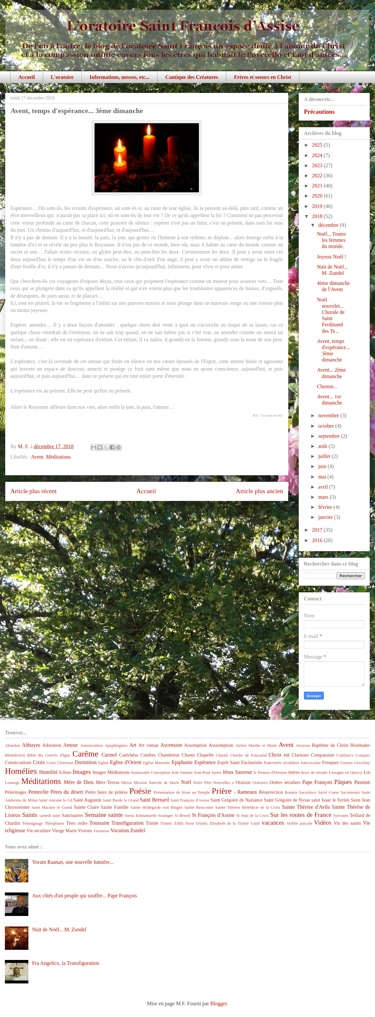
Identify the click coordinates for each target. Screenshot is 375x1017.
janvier (326, 517)
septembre (329, 436)
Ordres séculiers (284, 782)
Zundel (137, 830)
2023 (318, 165)
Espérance (205, 762)
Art (132, 745)
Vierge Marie (64, 830)
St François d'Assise (213, 815)
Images (82, 771)
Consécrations (18, 762)
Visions (85, 830)
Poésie (140, 791)
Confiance (344, 755)
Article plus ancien (259, 491)
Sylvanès (340, 815)
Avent (37, 457)
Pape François (317, 782)
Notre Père (202, 782)
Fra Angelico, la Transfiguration (65, 963)
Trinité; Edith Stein (177, 823)
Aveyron (303, 745)
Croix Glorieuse (59, 762)
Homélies (21, 771)
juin (323, 466)
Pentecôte (38, 792)
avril (323, 487)
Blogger (218, 1003)
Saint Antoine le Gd (55, 800)
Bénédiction (15, 755)
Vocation (120, 830)
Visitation (101, 831)
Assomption (195, 745)
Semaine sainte (104, 814)
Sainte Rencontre (199, 807)
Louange (12, 782)
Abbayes (31, 745)
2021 (318, 185)
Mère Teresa (107, 782)
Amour (70, 745)
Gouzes (346, 762)
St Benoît (182, 815)
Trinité (152, 823)
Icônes (65, 772)
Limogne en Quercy (345, 772)
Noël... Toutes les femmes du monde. (331, 240)
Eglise (103, 762)
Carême (85, 754)
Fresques (330, 762)
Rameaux (247, 792)
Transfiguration (127, 823)
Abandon (12, 745)
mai (322, 476)
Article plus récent (33, 491)
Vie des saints (347, 823)
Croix (39, 762)
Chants (188, 755)
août (323, 446)
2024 (318, 155)
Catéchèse (128, 755)
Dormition (86, 762)
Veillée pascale (299, 823)
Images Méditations (111, 772)
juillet (325, 456)
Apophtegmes (116, 745)
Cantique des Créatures (191, 77)
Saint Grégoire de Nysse (287, 800)
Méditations (58, 457)
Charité (222, 755)
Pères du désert (67, 792)
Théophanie (54, 823)
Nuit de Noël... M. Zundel (59, 929)
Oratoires (260, 782)
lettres (294, 772)
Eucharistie (251, 762)
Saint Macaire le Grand (51, 807)
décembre (329, 225)
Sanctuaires (72, 815)
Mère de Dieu (79, 782)
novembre (329, 415)
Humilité (48, 772)
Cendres (148, 755)
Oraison (243, 782)
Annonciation (91, 745)
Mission (140, 782)
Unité (255, 823)
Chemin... (327, 386)
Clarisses (300, 755)
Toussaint (99, 823)
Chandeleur (168, 755)
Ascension (171, 745)
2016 (318, 540)
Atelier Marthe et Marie (256, 745)
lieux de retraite (314, 772)
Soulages (165, 815)
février (326, 507)
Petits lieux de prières (106, 792)
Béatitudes (360, 745)
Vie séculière (38, 830)
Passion (362, 782)
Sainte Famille (114, 807)
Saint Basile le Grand (121, 800)
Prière (222, 791)
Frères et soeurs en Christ (263, 77)
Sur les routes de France (301, 814)
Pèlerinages (15, 792)
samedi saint (50, 815)
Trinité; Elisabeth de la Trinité (222, 823)
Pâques (343, 781)
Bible (31, 755)
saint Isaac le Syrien (330, 800)
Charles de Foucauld (248, 755)
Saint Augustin (87, 800)
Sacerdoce (307, 792)
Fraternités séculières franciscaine (292, 762)
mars (324, 497)
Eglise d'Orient (126, 762)
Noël (186, 782)
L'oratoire (62, 77)
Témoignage (32, 823)
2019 (318, 206)
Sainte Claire (86, 807)
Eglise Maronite (156, 762)
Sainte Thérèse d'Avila (306, 807)
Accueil (26, 77)
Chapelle (205, 755)
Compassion (322, 755)
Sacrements (350, 792)
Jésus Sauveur (237, 772)
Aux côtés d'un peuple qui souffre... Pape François (84, 895)
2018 (318, 216)
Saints (30, 814)
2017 (318, 530)
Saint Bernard (154, 800)
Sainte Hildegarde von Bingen (156, 807)
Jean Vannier (182, 772)
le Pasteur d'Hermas (270, 772)
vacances (273, 822)
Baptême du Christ (330, 745)
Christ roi (279, 755)
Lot (367, 772)
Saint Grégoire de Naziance (237, 800)
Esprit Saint (228, 762)
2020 (318, 196)
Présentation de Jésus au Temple (182, 792)
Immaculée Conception (150, 772)
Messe (126, 782)
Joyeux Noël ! (331, 256)
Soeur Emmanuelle (141, 815)
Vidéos (322, 822)
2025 (318, 145)
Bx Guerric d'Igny (54, 755)
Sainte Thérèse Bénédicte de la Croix (247, 807)
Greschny (362, 762)
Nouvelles (221, 782)
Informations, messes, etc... (120, 77)
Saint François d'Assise (189, 800)
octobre (326, 426)
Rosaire (291, 792)
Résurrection (271, 792)
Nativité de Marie (164, 782)
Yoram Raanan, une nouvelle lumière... (72, 862)
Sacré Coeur (328, 792)
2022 (318, 175)
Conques (362, 755)
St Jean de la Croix (252, 815)
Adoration (51, 745)
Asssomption (221, 745)
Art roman (148, 745)
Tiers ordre (76, 823)
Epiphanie (182, 762)
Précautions (319, 111)
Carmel (109, 755)
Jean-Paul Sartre (207, 772)
